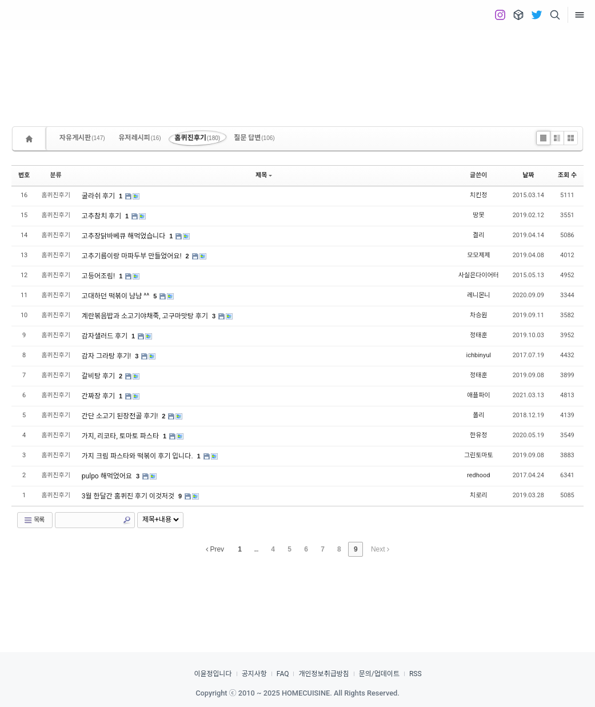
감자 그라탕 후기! (107, 356)
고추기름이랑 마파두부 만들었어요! (132, 256)
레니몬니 (478, 295)
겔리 (478, 235)
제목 (263, 175)
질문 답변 (254, 138)
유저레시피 (140, 138)
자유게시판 (82, 138)
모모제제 (478, 255)
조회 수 (567, 175)
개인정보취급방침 (323, 674)
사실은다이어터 (478, 275)
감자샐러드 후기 (105, 336)
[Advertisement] (298, 68)
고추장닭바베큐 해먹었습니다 (124, 236)
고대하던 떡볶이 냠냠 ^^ (116, 296)
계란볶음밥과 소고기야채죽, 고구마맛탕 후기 (146, 316)
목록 (33, 520)
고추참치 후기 (102, 216)
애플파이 (478, 395)
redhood (478, 475)
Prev (215, 549)
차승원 (478, 315)
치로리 (478, 495)
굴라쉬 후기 (99, 196)
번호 (24, 175)
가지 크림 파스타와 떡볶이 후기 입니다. (138, 456)
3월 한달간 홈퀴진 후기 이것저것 (129, 496)
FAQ (283, 674)
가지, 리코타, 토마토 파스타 (121, 436)
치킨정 (478, 195)
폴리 (478, 415)
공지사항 (254, 674)
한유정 (478, 435)
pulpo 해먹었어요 (108, 476)
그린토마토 (478, 455)
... (256, 549)
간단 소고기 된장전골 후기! (120, 416)
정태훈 (478, 335)
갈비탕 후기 (99, 376)
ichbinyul (478, 355)
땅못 (478, 215)
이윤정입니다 (212, 674)
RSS (415, 674)
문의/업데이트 (379, 674)
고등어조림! (99, 276)
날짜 (528, 175)
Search (126, 520)
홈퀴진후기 (198, 138)
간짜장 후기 (99, 396)
